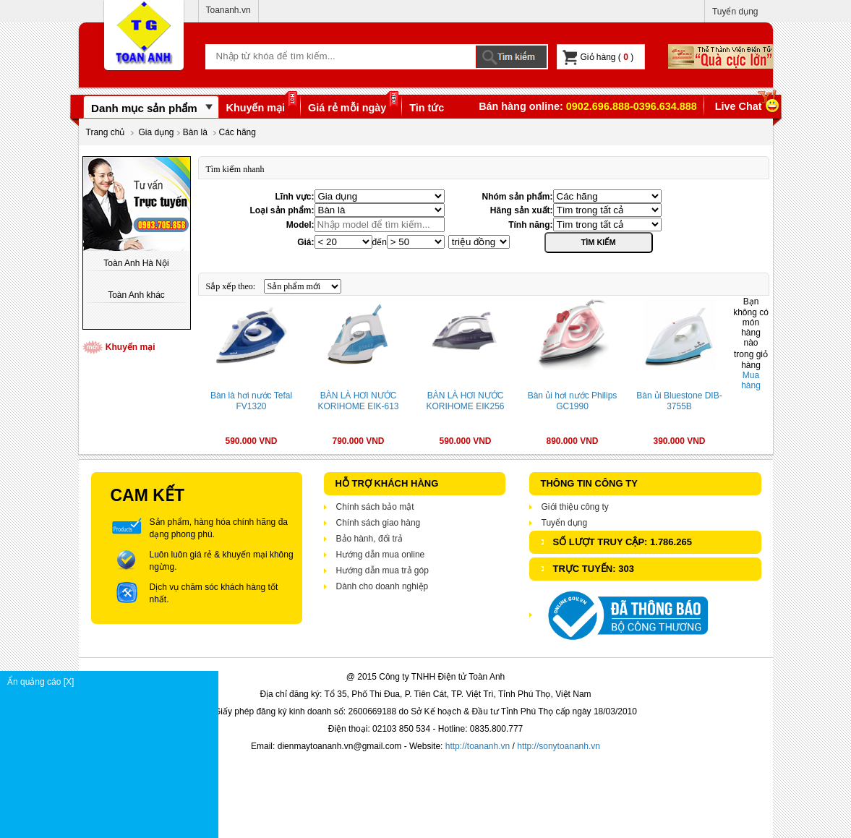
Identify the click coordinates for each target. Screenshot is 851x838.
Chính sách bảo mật (375, 507)
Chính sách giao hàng (378, 523)
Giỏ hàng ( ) (598, 57)
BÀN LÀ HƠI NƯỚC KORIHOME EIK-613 (357, 400)
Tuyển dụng (735, 12)
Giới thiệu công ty (575, 507)
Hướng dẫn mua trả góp (382, 570)
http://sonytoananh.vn (558, 746)
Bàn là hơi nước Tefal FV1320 (251, 400)
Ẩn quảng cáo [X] (112, 682)
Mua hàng (751, 380)
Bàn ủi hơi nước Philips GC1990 (572, 400)
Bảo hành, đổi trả (369, 539)
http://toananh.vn (477, 746)
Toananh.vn (228, 10)
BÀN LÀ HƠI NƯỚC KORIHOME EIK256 (465, 400)
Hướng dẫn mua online (380, 555)
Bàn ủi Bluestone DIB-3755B (679, 400)
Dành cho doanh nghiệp (382, 586)
